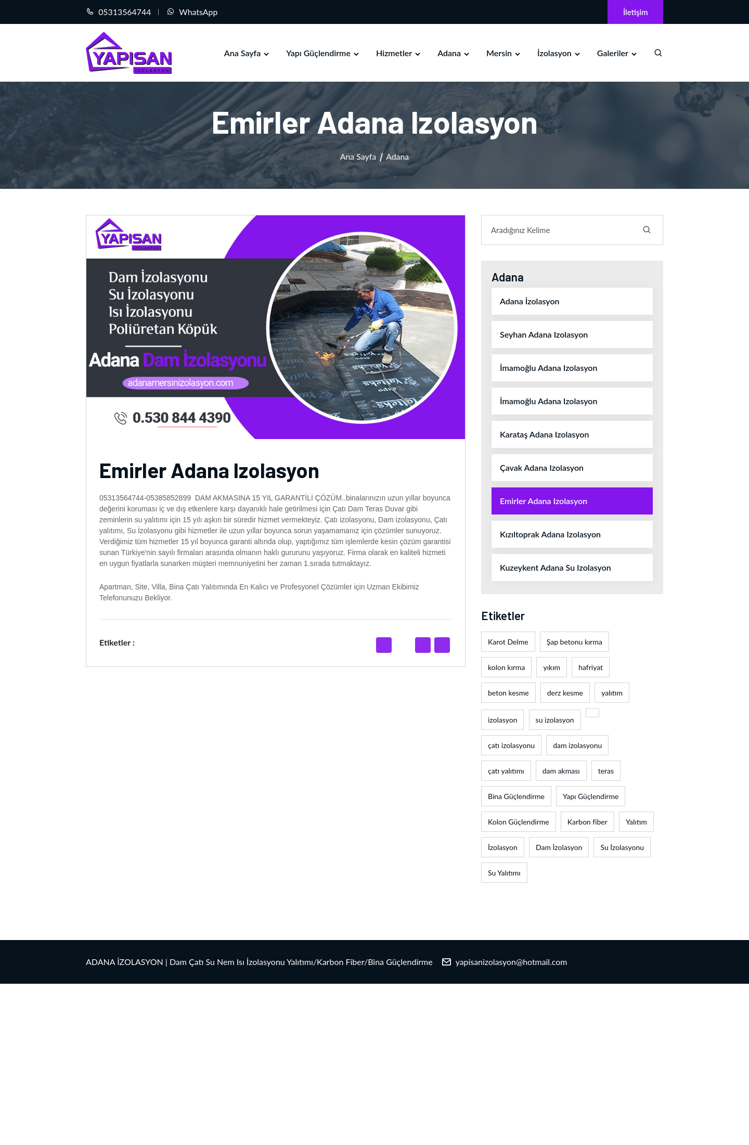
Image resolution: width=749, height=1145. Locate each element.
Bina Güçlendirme (516, 796)
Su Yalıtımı (504, 873)
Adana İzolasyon (530, 301)
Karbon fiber (587, 822)
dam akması (561, 771)
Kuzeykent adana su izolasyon (555, 568)
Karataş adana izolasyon (544, 435)
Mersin (504, 53)
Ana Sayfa (247, 53)
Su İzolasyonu (622, 847)
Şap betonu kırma (574, 642)
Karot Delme (508, 642)
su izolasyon (555, 720)
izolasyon (502, 720)
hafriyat (590, 667)
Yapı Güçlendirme (323, 53)
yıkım (551, 667)
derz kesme (565, 693)
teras (606, 771)
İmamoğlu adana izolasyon (548, 368)
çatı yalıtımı (506, 771)
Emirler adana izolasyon (543, 501)
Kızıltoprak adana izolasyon (550, 534)
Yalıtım (636, 822)
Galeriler (617, 53)
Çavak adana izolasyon (542, 468)
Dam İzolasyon (559, 847)
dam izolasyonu (577, 745)
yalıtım (612, 693)
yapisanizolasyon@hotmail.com (512, 962)
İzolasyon (559, 53)
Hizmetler (399, 53)
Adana (454, 53)
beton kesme (508, 693)
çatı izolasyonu (511, 745)
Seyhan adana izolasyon (544, 335)
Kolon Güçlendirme (518, 822)
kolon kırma (506, 667)
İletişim (635, 12)
